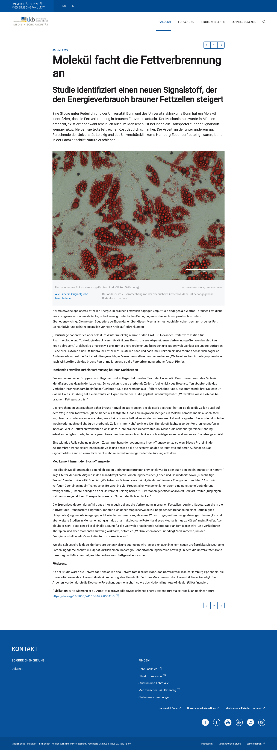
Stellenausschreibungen (154, 697)
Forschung (186, 21)
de (64, 5)
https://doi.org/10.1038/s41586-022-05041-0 (85, 596)
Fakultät (165, 21)
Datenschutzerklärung (230, 743)
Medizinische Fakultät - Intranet (245, 708)
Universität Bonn (27, 3)
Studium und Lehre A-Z (153, 683)
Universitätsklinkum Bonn (203, 708)
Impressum (207, 743)
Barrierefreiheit (256, 743)
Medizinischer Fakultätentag (159, 690)
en (72, 5)
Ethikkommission (152, 676)
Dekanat (17, 668)
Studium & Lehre (213, 21)
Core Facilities (150, 669)
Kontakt (25, 648)
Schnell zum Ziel (244, 21)
